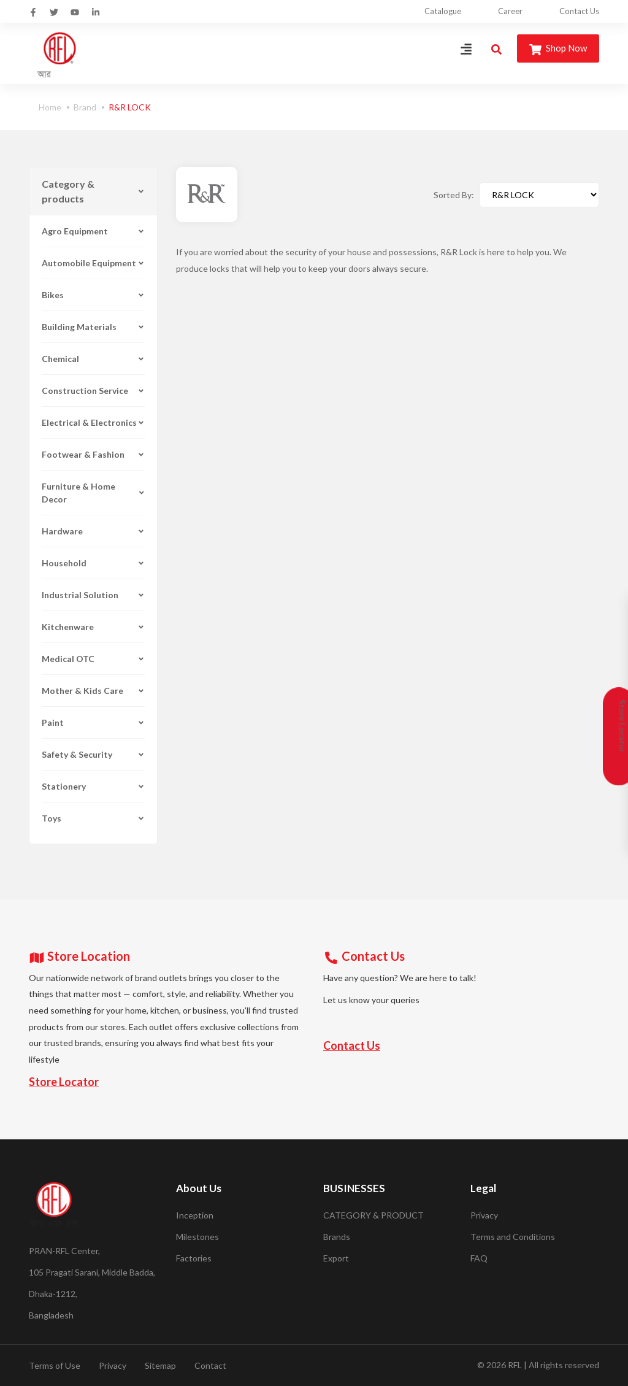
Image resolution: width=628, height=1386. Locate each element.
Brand (85, 107)
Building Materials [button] (93, 326)
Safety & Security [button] (93, 754)
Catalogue (442, 11)
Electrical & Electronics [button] (93, 422)
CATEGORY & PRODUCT (373, 1215)
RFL (515, 1365)
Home (50, 107)
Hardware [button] (93, 531)
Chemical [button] (93, 358)
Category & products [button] (93, 191)
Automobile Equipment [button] (93, 263)
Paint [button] (93, 722)
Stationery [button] (93, 786)
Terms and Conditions (512, 1236)
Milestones (197, 1236)
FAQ (479, 1258)
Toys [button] (93, 818)
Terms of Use (54, 1365)
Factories (194, 1258)
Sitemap (160, 1365)
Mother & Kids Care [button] (93, 690)
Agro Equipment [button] (93, 231)
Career (510, 11)
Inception (194, 1215)
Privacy (484, 1215)
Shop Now (558, 48)
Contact (210, 1365)
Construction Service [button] (93, 390)
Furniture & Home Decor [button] (93, 492)
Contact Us (579, 11)
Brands (336, 1236)
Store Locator (64, 1081)
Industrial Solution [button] (93, 595)
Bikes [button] (93, 295)
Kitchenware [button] (93, 627)
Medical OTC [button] (93, 658)
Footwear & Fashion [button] (93, 454)
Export (336, 1258)
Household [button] (93, 563)
